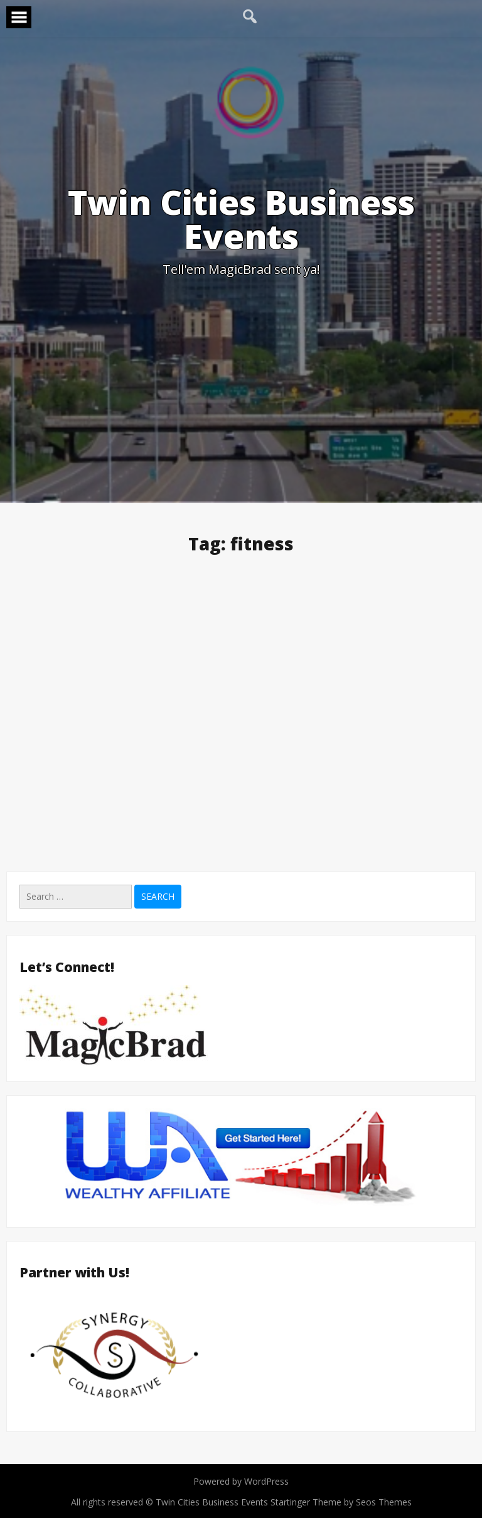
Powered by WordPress (241, 1481)
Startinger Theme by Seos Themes (341, 1502)
